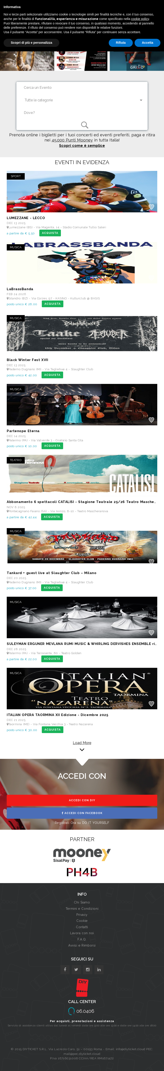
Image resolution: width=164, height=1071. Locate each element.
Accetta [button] (147, 42)
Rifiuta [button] (121, 42)
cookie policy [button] (140, 19)
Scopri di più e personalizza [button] (31, 42)
